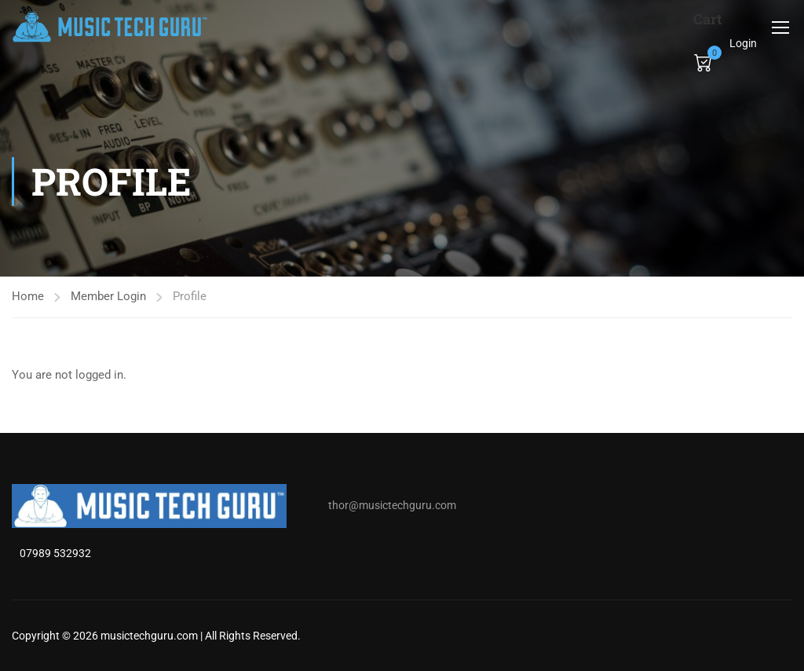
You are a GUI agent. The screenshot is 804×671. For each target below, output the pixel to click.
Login (743, 43)
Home (28, 296)
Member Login (108, 296)
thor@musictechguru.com (392, 505)
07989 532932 (55, 553)
